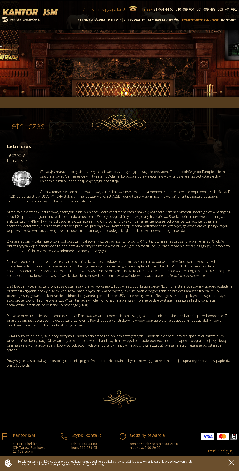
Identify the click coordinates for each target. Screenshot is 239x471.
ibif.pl (229, 453)
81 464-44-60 (87, 444)
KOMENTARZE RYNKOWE (200, 20)
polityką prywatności (117, 462)
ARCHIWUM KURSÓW (163, 20)
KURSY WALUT (134, 20)
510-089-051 (89, 447)
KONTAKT (228, 20)
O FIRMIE (114, 20)
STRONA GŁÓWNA (91, 20)
